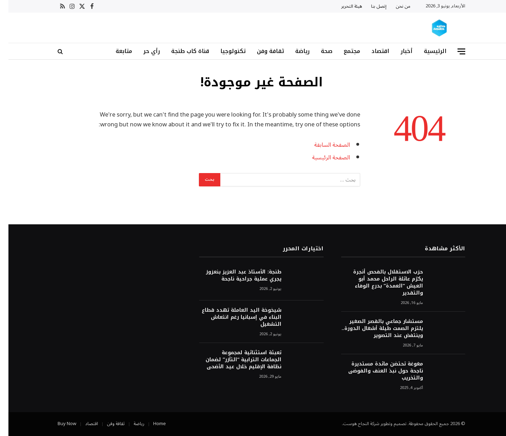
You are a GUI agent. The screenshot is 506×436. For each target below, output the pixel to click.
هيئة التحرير (343, 6)
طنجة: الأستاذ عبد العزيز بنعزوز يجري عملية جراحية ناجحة (235, 276)
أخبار (398, 51)
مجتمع (343, 51)
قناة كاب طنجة (182, 51)
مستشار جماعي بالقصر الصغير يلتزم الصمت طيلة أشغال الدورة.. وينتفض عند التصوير (374, 328)
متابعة (115, 51)
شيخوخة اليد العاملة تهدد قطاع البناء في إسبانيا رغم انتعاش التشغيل (233, 317)
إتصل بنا (370, 6)
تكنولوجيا (224, 51)
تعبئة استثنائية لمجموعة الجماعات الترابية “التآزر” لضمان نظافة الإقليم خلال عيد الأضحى (235, 359)
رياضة (294, 51)
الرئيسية (426, 51)
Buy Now (58, 424)
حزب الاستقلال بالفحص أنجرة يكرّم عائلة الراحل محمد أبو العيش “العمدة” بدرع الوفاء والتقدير (380, 283)
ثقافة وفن (261, 51)
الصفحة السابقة (323, 145)
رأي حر (143, 51)
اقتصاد (372, 51)
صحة (318, 51)
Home (151, 424)
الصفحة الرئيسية (322, 157)
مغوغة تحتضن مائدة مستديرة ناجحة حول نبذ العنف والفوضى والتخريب (377, 371)
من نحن (394, 6)
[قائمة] (453, 51)
